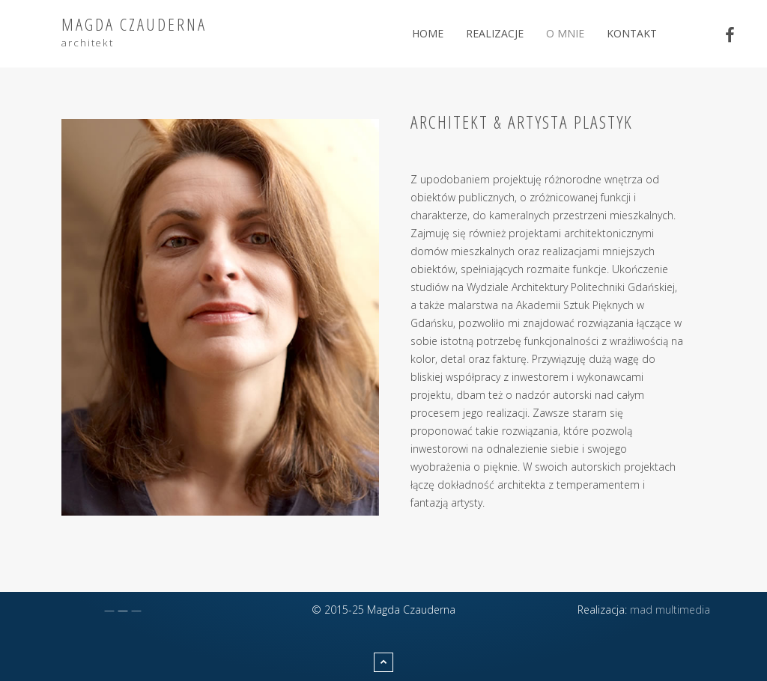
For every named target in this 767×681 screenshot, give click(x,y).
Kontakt (632, 33)
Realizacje (495, 33)
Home (427, 33)
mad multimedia (670, 609)
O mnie (565, 33)
